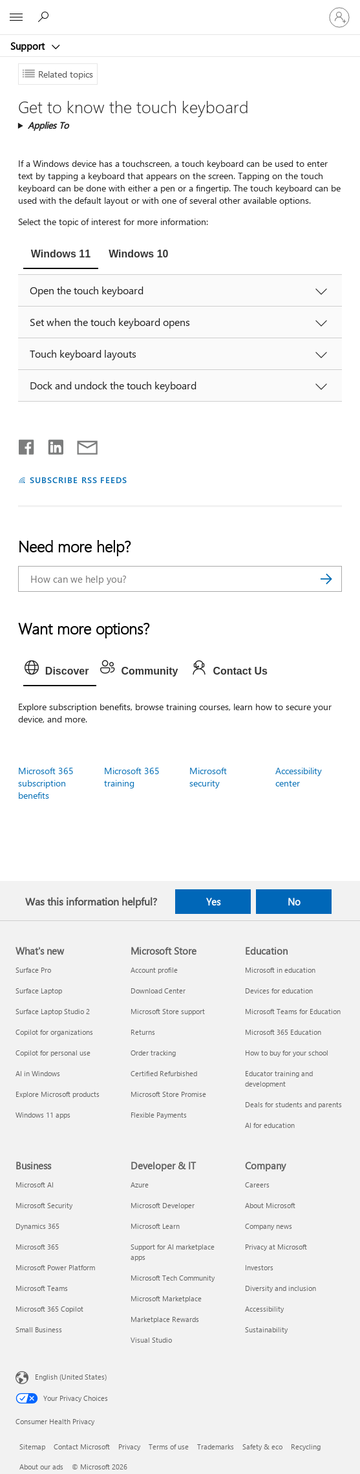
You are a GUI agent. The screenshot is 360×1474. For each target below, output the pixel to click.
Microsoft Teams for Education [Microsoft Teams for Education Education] (293, 1011)
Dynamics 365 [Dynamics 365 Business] (37, 1226)
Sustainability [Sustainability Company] (266, 1329)
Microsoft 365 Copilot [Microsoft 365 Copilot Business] (49, 1309)
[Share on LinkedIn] (50, 444)
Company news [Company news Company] (268, 1226)
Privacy (129, 1446)
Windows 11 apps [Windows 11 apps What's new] (43, 1115)
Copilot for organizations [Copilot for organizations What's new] (54, 1032)
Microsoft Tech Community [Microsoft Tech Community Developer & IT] (173, 1278)
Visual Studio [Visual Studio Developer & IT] (151, 1340)
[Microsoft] (179, 9)
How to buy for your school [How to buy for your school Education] (286, 1052)
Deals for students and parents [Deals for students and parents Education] (293, 1104)
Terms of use (169, 1446)
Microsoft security (208, 776)
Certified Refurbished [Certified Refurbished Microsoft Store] (164, 1073)
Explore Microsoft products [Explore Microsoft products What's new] (58, 1094)
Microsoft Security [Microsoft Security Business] (44, 1205)
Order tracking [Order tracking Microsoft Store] (153, 1052)
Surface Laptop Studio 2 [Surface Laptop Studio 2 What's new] (53, 1011)
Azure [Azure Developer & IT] (140, 1184)
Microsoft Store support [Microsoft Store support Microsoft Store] (168, 1011)
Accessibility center (298, 776)
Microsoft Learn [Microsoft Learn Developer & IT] (155, 1226)
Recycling (306, 1446)
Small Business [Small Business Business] (39, 1329)
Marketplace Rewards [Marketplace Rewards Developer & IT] (165, 1319)
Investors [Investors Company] (259, 1267)
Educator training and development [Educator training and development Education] (279, 1078)
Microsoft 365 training (132, 776)
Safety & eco (262, 1446)
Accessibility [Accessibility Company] (264, 1309)
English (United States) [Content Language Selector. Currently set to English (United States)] (71, 1377)
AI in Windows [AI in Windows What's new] (38, 1073)
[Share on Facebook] (27, 444)
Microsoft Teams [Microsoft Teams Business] (42, 1288)
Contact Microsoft (82, 1446)
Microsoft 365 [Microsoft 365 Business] (37, 1247)
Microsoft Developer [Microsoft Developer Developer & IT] (163, 1205)
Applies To (48, 125)
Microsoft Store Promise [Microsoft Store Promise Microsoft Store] (168, 1094)
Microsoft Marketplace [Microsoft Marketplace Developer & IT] (166, 1298)
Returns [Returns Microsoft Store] (143, 1032)
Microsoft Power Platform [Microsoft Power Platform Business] (55, 1267)
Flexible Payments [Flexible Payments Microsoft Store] (159, 1115)
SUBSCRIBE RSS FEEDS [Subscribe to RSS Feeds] (79, 479)
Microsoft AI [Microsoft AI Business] (35, 1184)
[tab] (60, 255)
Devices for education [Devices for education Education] (279, 990)
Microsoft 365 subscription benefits (46, 782)
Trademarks (215, 1446)
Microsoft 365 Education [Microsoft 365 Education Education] (283, 1032)
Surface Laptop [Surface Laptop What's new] (39, 990)
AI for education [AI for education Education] (270, 1125)
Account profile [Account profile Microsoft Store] (154, 970)
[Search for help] (45, 16)
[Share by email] (81, 444)
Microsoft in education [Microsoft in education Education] (280, 970)
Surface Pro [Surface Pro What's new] (33, 970)
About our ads (41, 1466)
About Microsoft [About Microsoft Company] (270, 1205)
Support (28, 45)
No (294, 901)
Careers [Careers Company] (257, 1184)
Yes (213, 901)
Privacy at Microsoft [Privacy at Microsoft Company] (276, 1247)
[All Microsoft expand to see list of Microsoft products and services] (16, 17)
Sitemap (32, 1446)
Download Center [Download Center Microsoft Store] (158, 990)
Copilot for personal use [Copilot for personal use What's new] (53, 1052)
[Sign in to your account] (339, 17)
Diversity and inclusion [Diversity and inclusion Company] (280, 1288)
